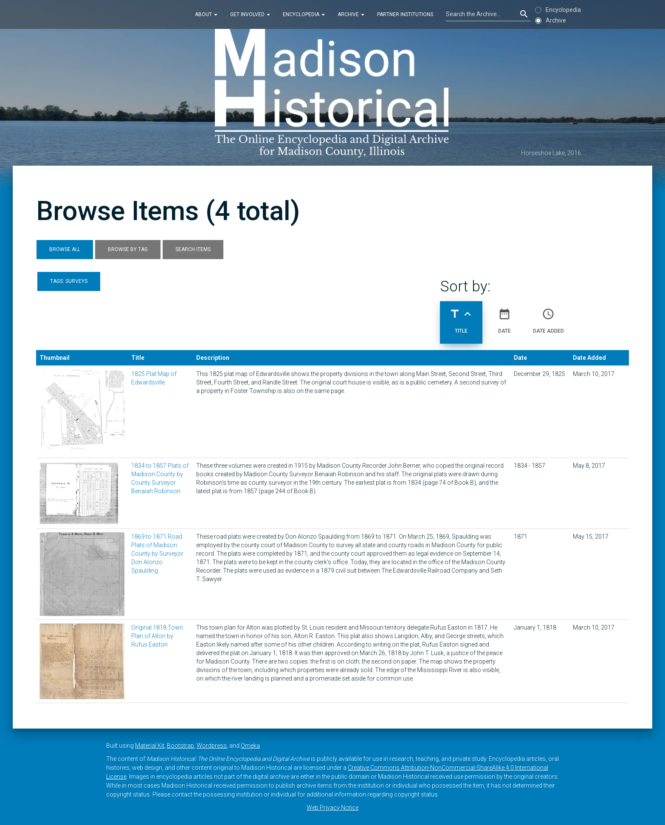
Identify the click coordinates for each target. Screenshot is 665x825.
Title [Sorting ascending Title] (461, 317)
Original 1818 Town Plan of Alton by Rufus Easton (157, 636)
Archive (351, 14)
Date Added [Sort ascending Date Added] (548, 317)
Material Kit (149, 745)
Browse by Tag (128, 249)
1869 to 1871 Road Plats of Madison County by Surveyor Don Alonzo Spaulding (157, 553)
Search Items (193, 249)
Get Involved (250, 14)
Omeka (250, 745)
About (206, 14)
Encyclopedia (304, 14)
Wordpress (212, 745)
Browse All (64, 249)
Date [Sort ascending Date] (504, 317)
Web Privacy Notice (332, 807)
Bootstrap (180, 745)
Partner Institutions (405, 14)
